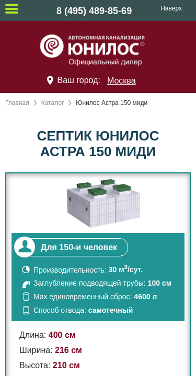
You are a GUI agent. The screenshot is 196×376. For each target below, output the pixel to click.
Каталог (52, 103)
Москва (121, 80)
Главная (17, 103)
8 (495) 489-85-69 (94, 11)
